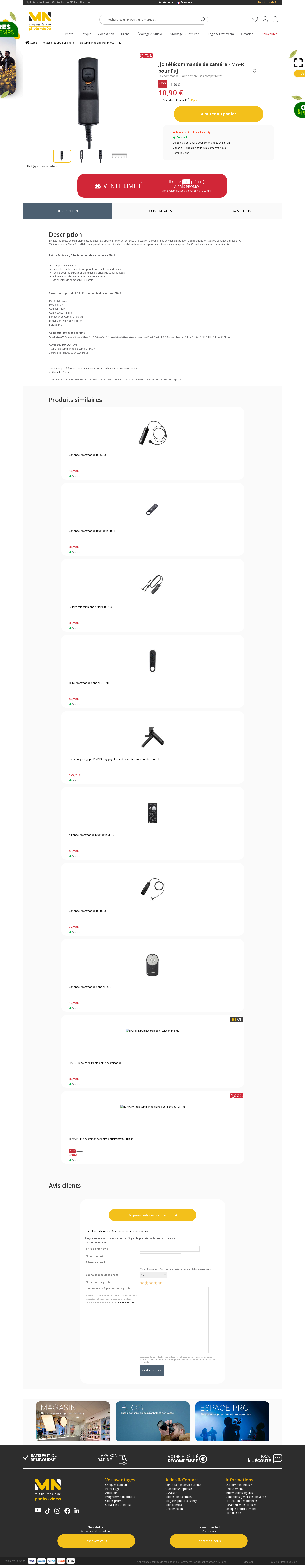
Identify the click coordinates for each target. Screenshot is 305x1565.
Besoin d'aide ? (267, 2)
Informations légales (239, 1493)
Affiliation (111, 1493)
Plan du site (233, 1513)
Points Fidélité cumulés (175, 100)
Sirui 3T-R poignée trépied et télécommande (95, 1063)
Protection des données (242, 1501)
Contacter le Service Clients (183, 1485)
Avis (242, 211)
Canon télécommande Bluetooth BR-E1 (92, 531)
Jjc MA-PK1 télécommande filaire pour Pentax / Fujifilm (101, 1139)
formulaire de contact (126, 1302)
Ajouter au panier (218, 114)
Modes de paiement (178, 1497)
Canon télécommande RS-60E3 (87, 455)
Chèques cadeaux (116, 1485)
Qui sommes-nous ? (239, 1485)
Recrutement (234, 1489)
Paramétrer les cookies (241, 1505)
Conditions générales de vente (246, 1497)
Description (67, 211)
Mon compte (174, 1505)
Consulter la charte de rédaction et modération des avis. (117, 1231)
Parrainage (112, 1489)
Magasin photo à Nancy (181, 1501)
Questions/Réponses (179, 1489)
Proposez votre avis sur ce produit (152, 1215)
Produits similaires (157, 211)
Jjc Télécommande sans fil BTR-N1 (89, 683)
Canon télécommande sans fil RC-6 (90, 987)
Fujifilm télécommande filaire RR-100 (90, 607)
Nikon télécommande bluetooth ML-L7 (91, 835)
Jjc (120, 42)
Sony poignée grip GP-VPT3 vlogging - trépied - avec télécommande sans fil (114, 759)
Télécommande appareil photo (96, 42)
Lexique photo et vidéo (241, 1509)
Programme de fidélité (120, 1497)
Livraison (171, 1493)
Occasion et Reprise (118, 1505)
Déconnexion (174, 1509)
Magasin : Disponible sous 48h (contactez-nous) (199, 148)
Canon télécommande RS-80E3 (87, 911)
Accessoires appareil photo (58, 42)
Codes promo (114, 1501)
